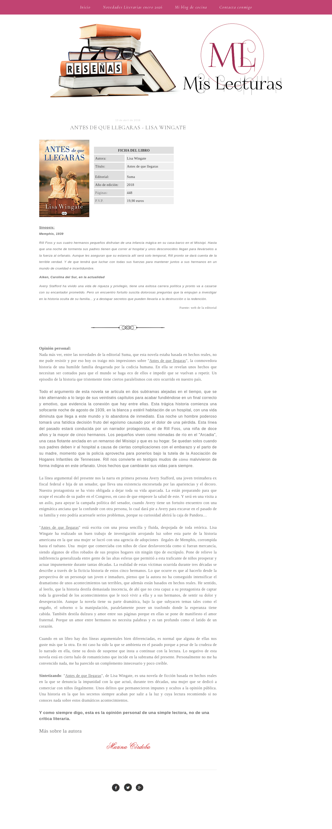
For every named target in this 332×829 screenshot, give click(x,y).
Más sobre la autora (60, 731)
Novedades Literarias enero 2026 (133, 7)
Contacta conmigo (235, 7)
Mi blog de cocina (191, 7)
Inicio (85, 7)
